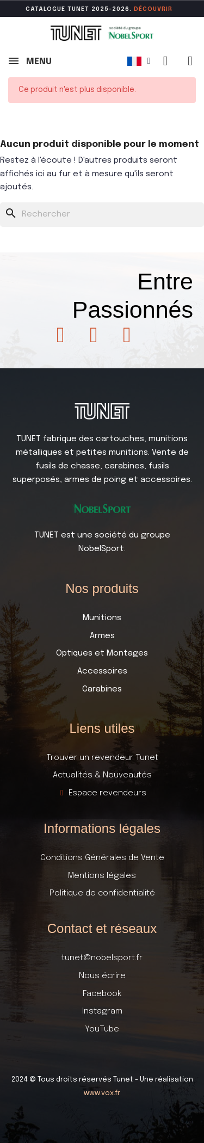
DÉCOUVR (150, 9)
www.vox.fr (102, 1093)
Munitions (102, 618)
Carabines (102, 689)
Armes (102, 636)
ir (169, 9)
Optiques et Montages (102, 653)
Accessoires (102, 671)
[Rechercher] (102, 214)
